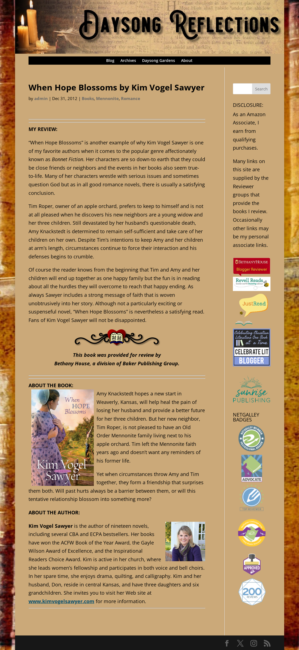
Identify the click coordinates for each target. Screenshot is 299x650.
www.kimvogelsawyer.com (61, 601)
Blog (110, 61)
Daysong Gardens (158, 61)
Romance (130, 98)
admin (41, 98)
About (187, 61)
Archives (128, 61)
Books (88, 98)
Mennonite (107, 98)
